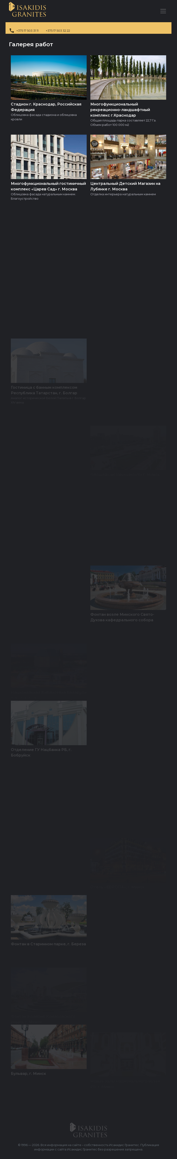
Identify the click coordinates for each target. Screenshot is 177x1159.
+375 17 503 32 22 (58, 30)
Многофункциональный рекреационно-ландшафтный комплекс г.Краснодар (120, 110)
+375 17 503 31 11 (27, 30)
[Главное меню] (163, 11)
